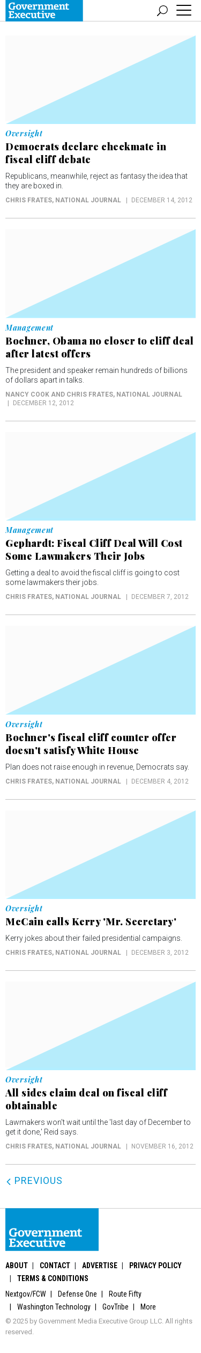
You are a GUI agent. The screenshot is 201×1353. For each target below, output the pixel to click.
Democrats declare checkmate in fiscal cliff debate (85, 153)
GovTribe (115, 1307)
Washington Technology (54, 1307)
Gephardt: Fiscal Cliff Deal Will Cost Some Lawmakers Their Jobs (94, 549)
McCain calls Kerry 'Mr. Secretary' (90, 921)
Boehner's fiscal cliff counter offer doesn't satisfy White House (90, 744)
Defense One (77, 1294)
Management (29, 328)
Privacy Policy (155, 1265)
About (16, 1265)
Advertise (99, 1265)
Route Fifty (125, 1294)
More (148, 1307)
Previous (34, 1180)
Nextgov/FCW (25, 1294)
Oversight (23, 133)
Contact (55, 1265)
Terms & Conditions (52, 1278)
